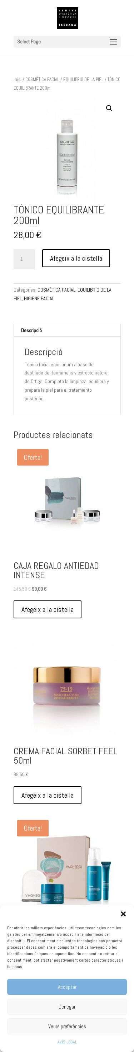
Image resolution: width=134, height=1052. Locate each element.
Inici (17, 79)
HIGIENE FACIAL (39, 298)
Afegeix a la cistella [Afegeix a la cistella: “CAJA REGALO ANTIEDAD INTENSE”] (47, 609)
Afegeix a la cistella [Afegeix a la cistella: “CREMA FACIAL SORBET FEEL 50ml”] (47, 795)
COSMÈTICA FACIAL (42, 79)
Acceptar (67, 986)
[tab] (67, 330)
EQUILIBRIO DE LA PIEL (83, 79)
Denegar (67, 1006)
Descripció (31, 330)
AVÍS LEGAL (67, 1042)
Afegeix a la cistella (76, 258)
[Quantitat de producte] (24, 259)
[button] (123, 913)
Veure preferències (67, 1026)
